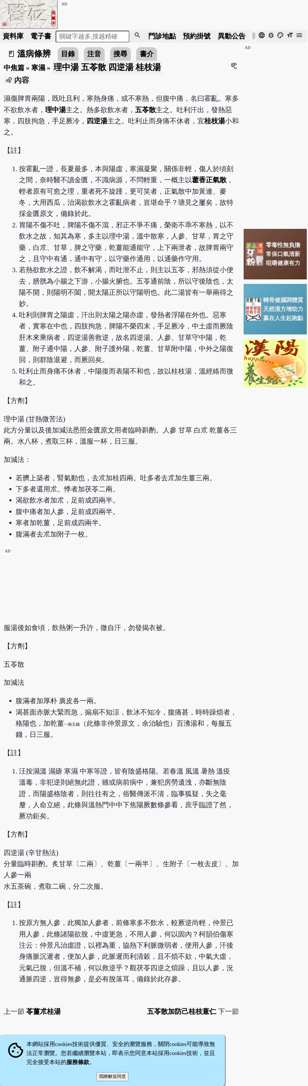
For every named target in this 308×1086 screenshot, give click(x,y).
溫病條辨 (34, 53)
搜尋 (120, 54)
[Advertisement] (121, 589)
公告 (231, 36)
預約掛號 (197, 36)
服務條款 (77, 1062)
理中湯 (55, 110)
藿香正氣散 (209, 180)
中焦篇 (14, 68)
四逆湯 (97, 121)
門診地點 (162, 36)
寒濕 (38, 68)
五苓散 (145, 110)
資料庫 (13, 36)
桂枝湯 (214, 121)
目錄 (68, 54)
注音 (94, 54)
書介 (147, 54)
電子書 (40, 36)
